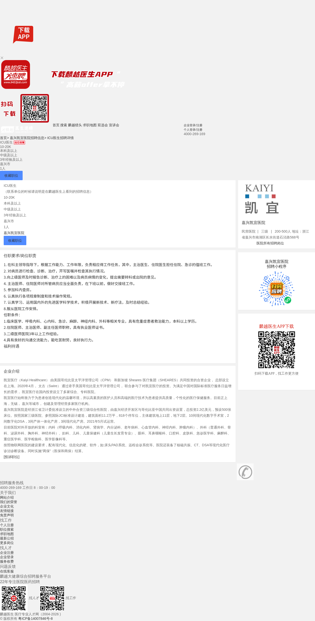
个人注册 (7, 525)
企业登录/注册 (193, 125)
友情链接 (7, 511)
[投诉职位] (11, 457)
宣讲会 (114, 125)
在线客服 (7, 571)
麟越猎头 (75, 125)
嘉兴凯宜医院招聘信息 (28, 138)
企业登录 (7, 557)
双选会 (103, 125)
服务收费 (7, 561)
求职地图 (90, 125)
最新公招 (7, 538)
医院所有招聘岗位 (270, 243)
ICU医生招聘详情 (60, 138)
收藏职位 (11, 175)
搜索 (63, 125)
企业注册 (7, 553)
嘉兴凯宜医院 (14, 233)
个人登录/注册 (193, 129)
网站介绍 (7, 497)
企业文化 (7, 506)
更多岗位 (7, 543)
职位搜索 (7, 529)
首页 (56, 125)
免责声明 (7, 515)
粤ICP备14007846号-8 (35, 619)
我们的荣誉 (8, 502)
